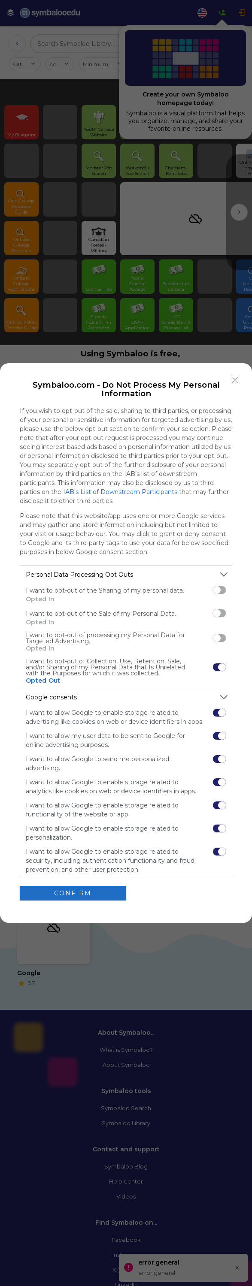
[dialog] (126, 643)
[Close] (235, 380)
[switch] (219, 590)
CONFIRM (72, 893)
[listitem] (126, 574)
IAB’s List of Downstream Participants (120, 492)
